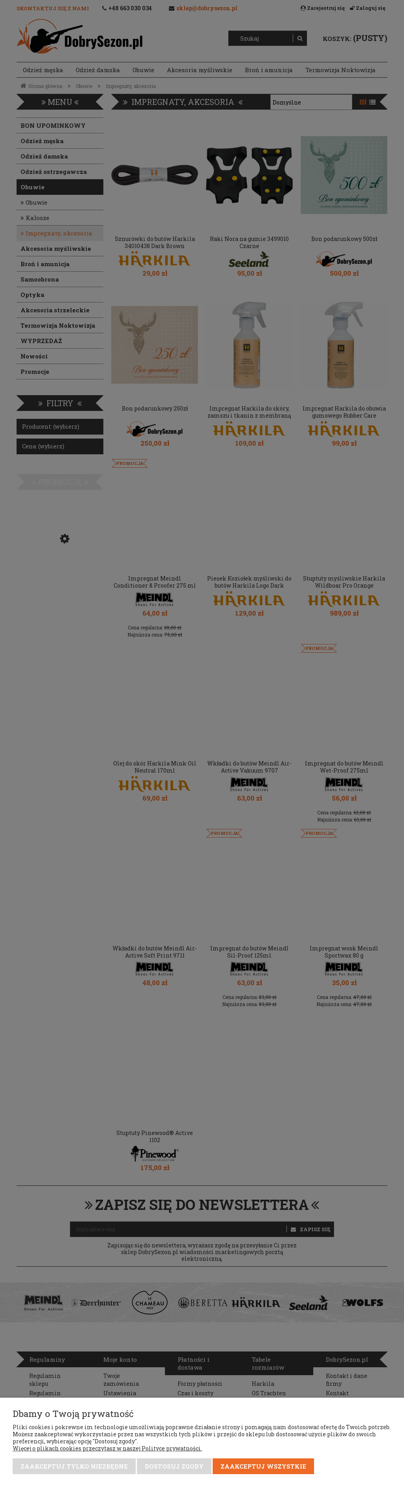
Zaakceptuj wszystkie (263, 1466)
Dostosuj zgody (174, 1466)
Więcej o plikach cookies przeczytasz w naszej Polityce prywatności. (107, 1448)
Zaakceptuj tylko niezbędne (74, 1466)
